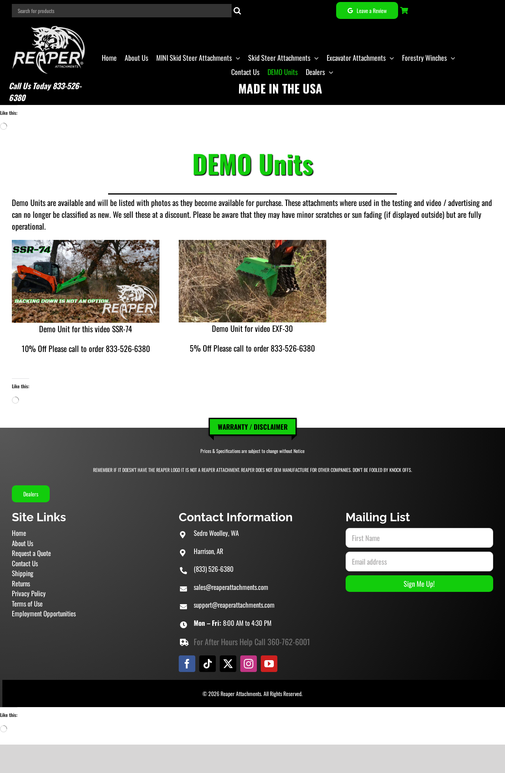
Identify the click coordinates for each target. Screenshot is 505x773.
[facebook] (187, 663)
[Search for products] (122, 10)
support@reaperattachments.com (234, 605)
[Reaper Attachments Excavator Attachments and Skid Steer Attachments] (49, 25)
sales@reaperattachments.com (231, 587)
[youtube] (269, 663)
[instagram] (248, 663)
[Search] (237, 10)
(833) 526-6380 (214, 569)
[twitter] (228, 663)
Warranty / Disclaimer (253, 427)
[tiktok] (207, 663)
